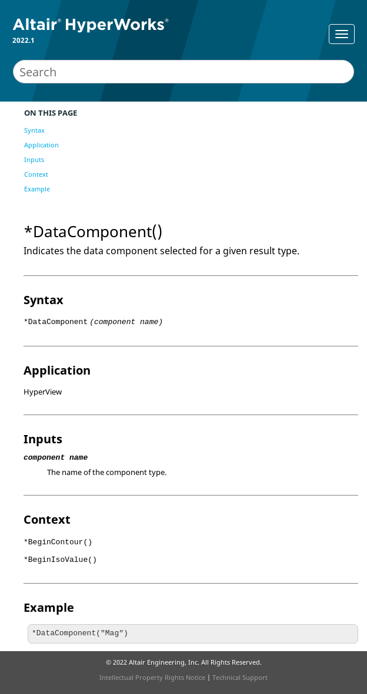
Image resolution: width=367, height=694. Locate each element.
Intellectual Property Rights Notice (152, 677)
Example (37, 188)
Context (36, 174)
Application (41, 144)
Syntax (34, 130)
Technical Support (240, 677)
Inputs (34, 159)
